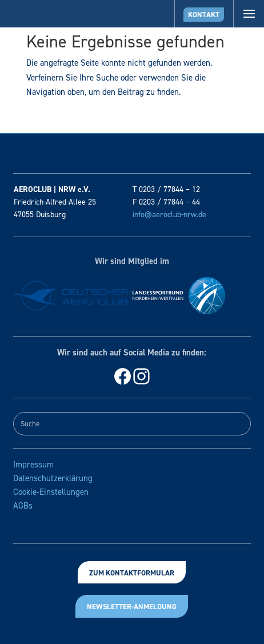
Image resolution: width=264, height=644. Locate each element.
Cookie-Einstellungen (51, 492)
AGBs (23, 505)
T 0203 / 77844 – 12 (166, 189)
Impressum (33, 464)
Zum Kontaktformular (131, 573)
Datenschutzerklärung (53, 478)
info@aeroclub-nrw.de (169, 214)
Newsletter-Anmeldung (132, 606)
